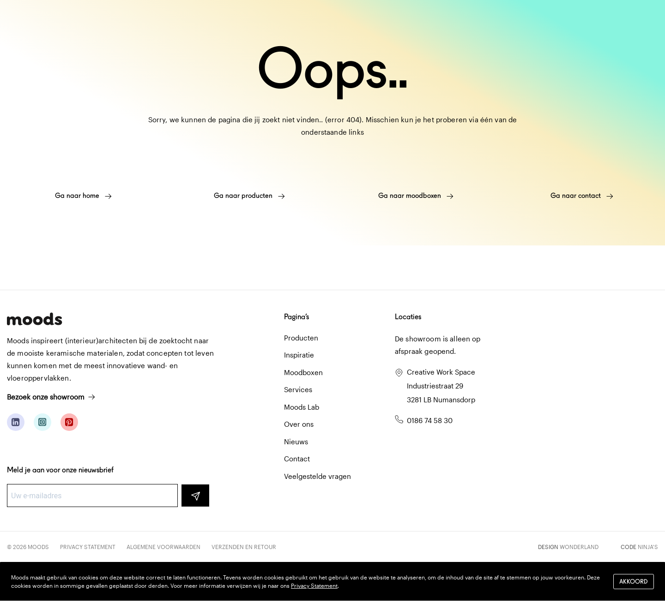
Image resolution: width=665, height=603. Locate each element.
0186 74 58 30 (430, 420)
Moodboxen (303, 372)
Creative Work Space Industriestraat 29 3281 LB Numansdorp (441, 386)
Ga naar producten (249, 195)
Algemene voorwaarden (163, 546)
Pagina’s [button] (296, 316)
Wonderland (579, 546)
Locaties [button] (408, 316)
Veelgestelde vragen (317, 476)
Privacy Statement (87, 546)
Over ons (299, 424)
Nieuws (296, 441)
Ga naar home (83, 195)
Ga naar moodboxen (415, 195)
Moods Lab (301, 407)
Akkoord (633, 581)
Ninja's (648, 546)
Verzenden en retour (244, 546)
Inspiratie (299, 355)
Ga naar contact (581, 195)
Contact (297, 458)
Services (298, 389)
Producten (301, 338)
